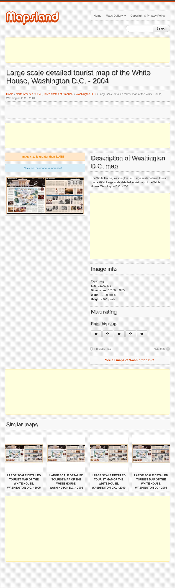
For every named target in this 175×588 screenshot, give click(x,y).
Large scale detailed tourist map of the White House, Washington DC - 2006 (151, 481)
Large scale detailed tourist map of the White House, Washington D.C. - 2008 (66, 481)
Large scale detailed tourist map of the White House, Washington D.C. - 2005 (24, 481)
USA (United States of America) (54, 94)
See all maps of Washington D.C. (129, 360)
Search (162, 28)
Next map (159, 348)
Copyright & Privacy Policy (148, 15)
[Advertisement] (87, 50)
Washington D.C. (86, 94)
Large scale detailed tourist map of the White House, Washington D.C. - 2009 (109, 481)
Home (97, 15)
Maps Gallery (116, 15)
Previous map (102, 348)
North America (24, 94)
